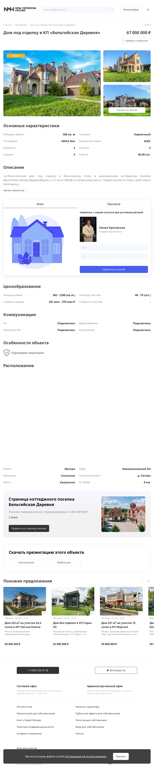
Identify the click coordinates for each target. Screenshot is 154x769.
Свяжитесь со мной (113, 269)
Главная (7, 24)
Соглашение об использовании (85, 756)
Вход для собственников (90, 726)
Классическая (26, 562)
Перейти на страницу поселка (29, 528)
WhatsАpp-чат (116, 670)
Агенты (80, 733)
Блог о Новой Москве (29, 720)
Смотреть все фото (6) (127, 110)
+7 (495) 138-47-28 (38, 670)
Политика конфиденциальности (35, 726)
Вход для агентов (27, 748)
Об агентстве (24, 706)
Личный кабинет (131, 9)
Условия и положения (29, 733)
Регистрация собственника (91, 720)
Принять (121, 756)
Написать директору (87, 706)
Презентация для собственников (36, 713)
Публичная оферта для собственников (98, 713)
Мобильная (63, 562)
